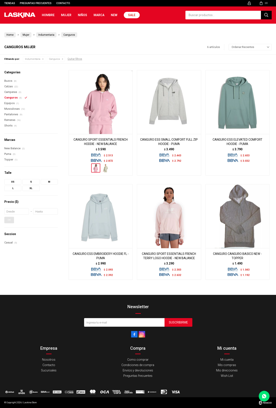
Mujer (66, 15)
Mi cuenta (227, 359)
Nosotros (48, 359)
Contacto (63, 3)
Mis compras (227, 365)
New (114, 15)
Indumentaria (32, 59)
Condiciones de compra (137, 365)
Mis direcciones (227, 370)
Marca (99, 15)
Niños (82, 15)
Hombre (48, 15)
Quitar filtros (74, 58)
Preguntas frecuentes (36, 3)
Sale (131, 15)
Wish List (227, 375)
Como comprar (138, 359)
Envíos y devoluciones (138, 370)
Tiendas (9, 3)
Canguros (54, 59)
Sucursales (48, 370)
